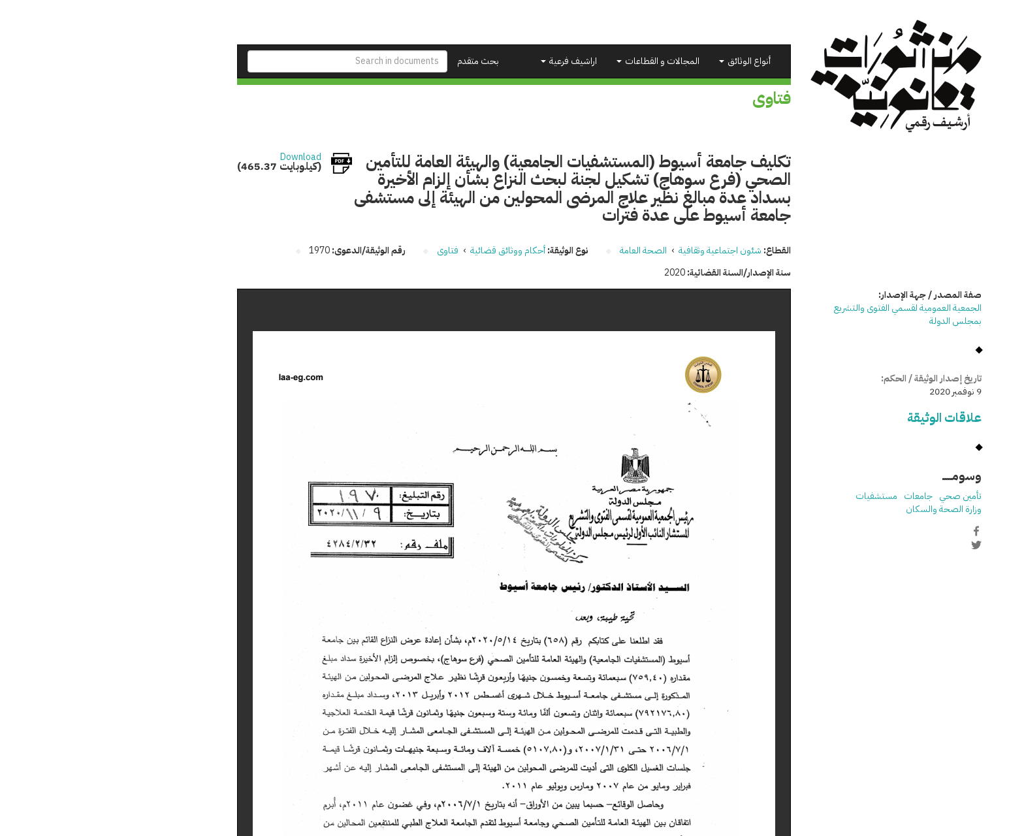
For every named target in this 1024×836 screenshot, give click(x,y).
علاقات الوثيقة (847, 417)
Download (203, 157)
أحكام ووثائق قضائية (410, 250)
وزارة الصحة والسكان (846, 509)
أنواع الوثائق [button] (647, 61)
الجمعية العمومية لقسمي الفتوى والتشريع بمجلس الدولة (810, 314)
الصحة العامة (545, 250)
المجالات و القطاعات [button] (560, 61)
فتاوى (350, 250)
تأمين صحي (863, 496)
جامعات (821, 496)
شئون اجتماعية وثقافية (622, 250)
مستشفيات (779, 496)
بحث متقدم (381, 61)
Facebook (879, 531)
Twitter (879, 544)
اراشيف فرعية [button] (471, 61)
